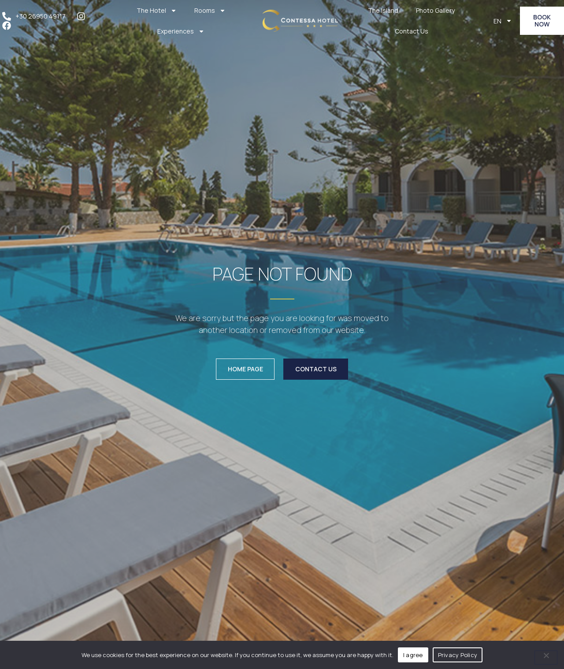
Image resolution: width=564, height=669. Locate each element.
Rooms (210, 10)
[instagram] (83, 16)
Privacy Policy (458, 655)
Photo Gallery (435, 10)
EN (503, 20)
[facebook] (8, 25)
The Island (383, 10)
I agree (413, 655)
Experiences (180, 31)
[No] (545, 657)
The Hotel (157, 10)
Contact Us (411, 31)
